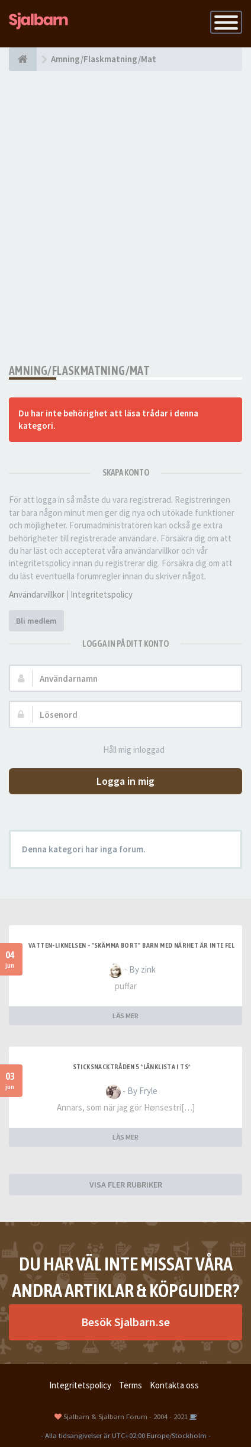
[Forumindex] (23, 59)
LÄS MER (125, 1015)
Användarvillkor (37, 594)
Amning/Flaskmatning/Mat (79, 370)
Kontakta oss (174, 1385)
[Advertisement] (125, 217)
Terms (130, 1385)
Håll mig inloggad (127, 750)
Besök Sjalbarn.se (125, 1321)
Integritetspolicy (101, 594)
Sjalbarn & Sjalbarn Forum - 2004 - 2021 (125, 1416)
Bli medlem (36, 620)
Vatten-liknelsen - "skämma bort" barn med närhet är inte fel (131, 945)
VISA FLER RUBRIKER (125, 1184)
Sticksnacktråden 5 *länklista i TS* (132, 1067)
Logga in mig (125, 781)
